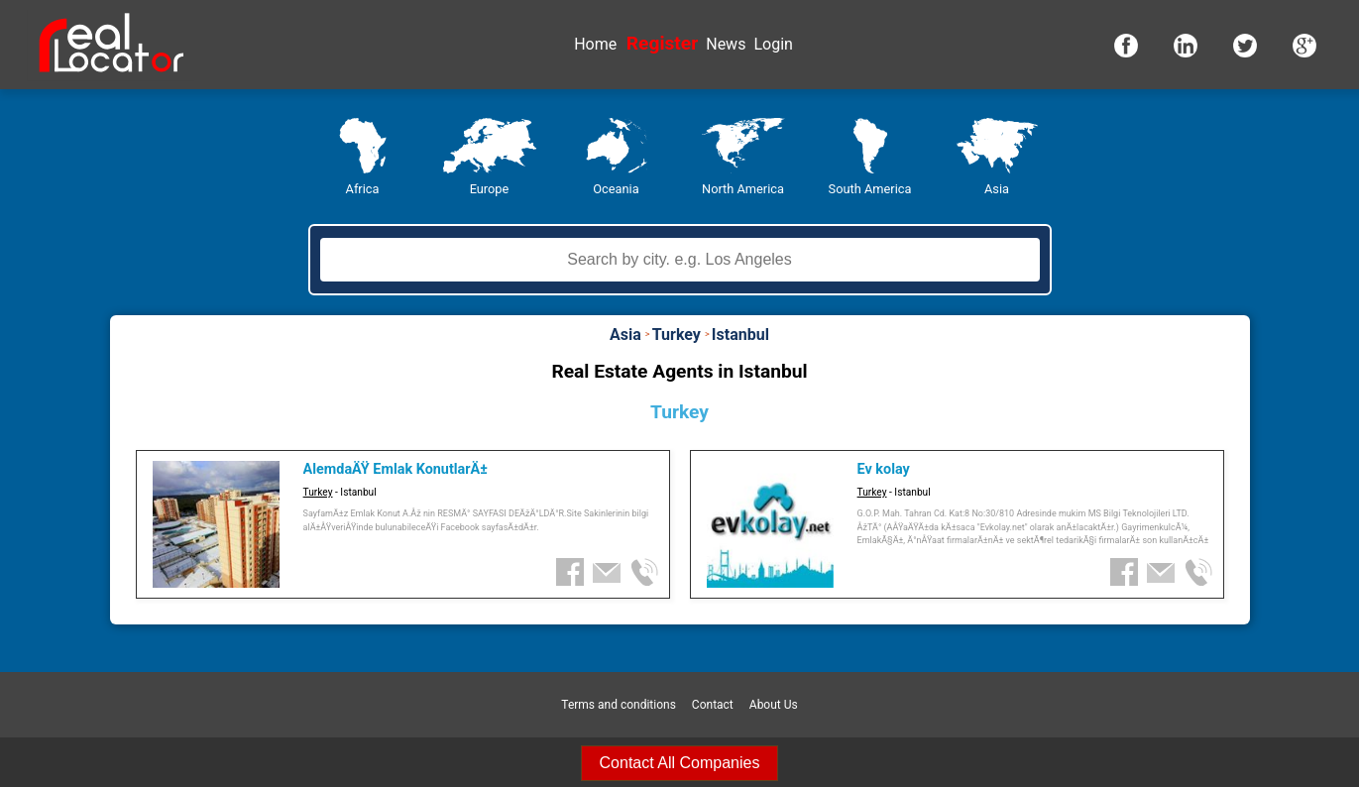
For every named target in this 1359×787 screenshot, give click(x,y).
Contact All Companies (680, 762)
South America (870, 188)
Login (772, 44)
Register (662, 43)
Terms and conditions (618, 705)
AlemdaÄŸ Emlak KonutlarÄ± (395, 469)
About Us (773, 705)
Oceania (615, 188)
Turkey (318, 492)
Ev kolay (883, 469)
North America (743, 188)
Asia (996, 188)
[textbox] (680, 259)
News (725, 44)
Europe (490, 188)
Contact (713, 705)
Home (595, 44)
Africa (363, 188)
